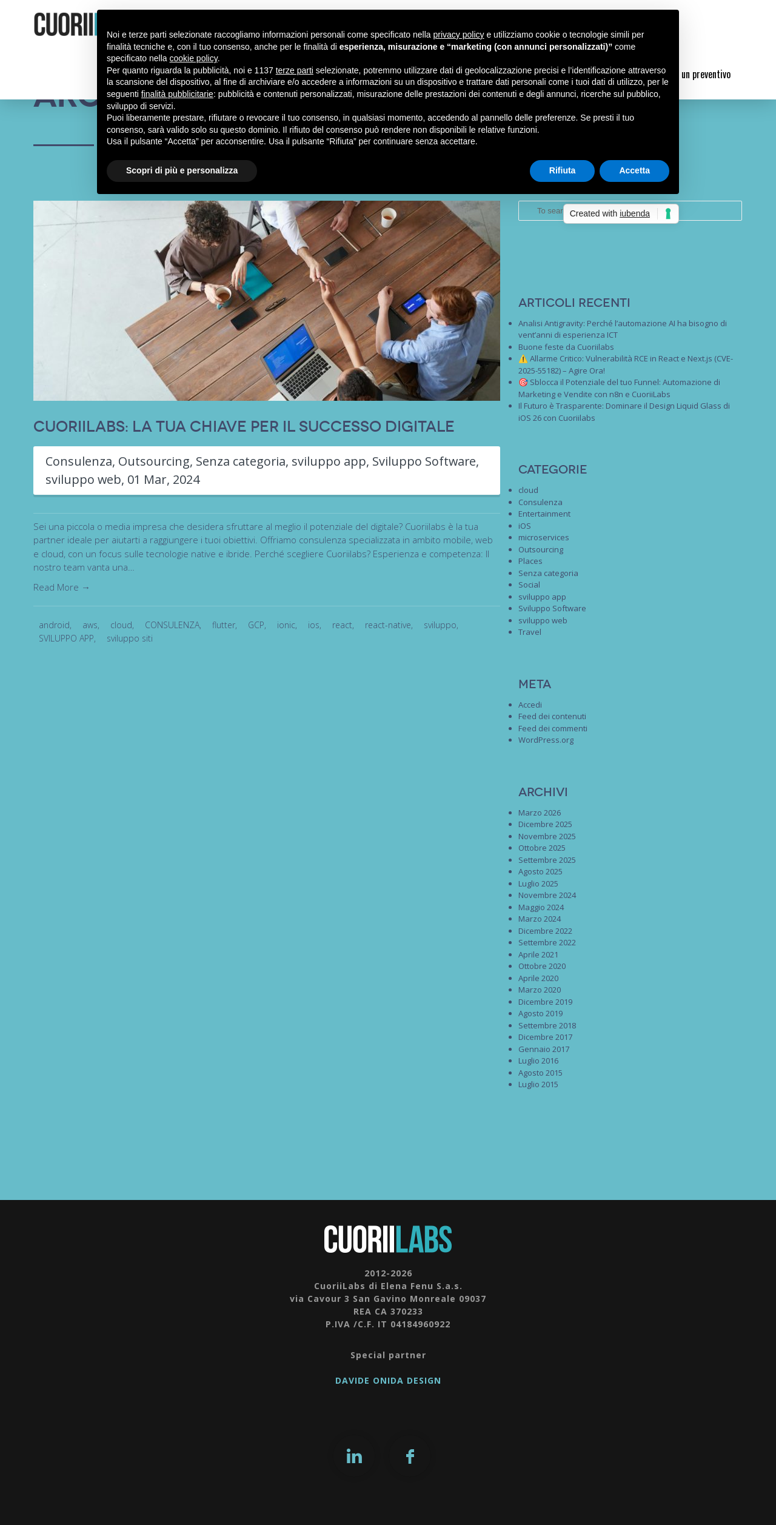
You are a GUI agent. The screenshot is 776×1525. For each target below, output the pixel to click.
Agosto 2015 (540, 1072)
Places (530, 560)
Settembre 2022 (547, 942)
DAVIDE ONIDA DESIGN (388, 1380)
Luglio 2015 (538, 1084)
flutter (223, 625)
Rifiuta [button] (562, 170)
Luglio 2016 (538, 1060)
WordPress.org (546, 739)
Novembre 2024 (547, 895)
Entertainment (544, 513)
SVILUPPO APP (66, 638)
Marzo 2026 (539, 812)
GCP (256, 625)
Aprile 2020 (538, 978)
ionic (286, 625)
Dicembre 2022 (545, 930)
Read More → (61, 587)
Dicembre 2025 (545, 824)
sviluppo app (330, 461)
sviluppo (440, 625)
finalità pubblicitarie (177, 94)
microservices (543, 537)
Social (529, 584)
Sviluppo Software (425, 461)
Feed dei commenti (552, 728)
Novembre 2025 (547, 836)
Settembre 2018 (547, 1025)
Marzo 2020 (539, 989)
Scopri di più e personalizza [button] (182, 170)
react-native (388, 625)
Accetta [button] (634, 170)
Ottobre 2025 (542, 847)
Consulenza (78, 461)
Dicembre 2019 (545, 1001)
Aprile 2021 (538, 954)
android (54, 625)
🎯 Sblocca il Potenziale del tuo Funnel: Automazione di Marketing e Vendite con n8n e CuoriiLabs (619, 388)
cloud (121, 625)
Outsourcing (154, 461)
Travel (529, 631)
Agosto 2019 (540, 1013)
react (342, 625)
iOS (524, 525)
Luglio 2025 (538, 883)
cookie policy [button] (194, 58)
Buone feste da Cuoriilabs (566, 346)
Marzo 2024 (539, 918)
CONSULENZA (172, 625)
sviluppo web (83, 479)
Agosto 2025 (540, 871)
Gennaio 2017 (543, 1049)
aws (90, 625)
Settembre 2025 (547, 859)
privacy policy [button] (458, 34)
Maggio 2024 (541, 907)
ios (313, 625)
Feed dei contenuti (552, 716)
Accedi (530, 704)
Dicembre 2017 (545, 1036)
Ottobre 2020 (542, 965)
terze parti (294, 70)
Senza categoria (241, 461)
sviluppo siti (130, 638)
